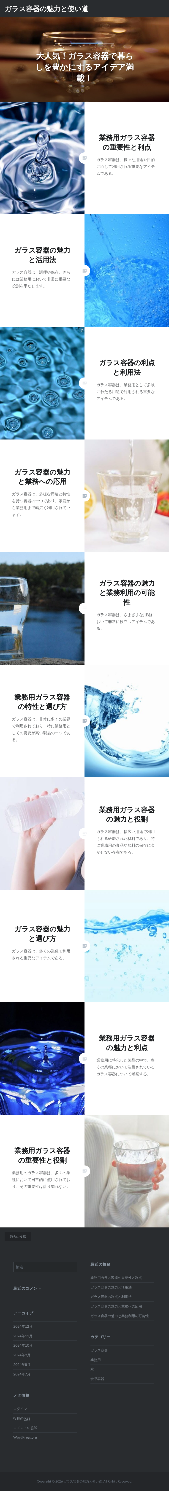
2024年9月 (21, 1355)
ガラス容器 (99, 1350)
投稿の (21, 1418)
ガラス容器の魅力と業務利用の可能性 (119, 1316)
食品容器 (97, 1379)
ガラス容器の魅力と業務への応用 (116, 1306)
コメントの (25, 1428)
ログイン (20, 1409)
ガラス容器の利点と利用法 (111, 1296)
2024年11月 (23, 1336)
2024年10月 (23, 1345)
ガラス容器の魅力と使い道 (46, 8)
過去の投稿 (18, 1236)
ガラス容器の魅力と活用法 (111, 1287)
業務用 (95, 1360)
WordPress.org (25, 1437)
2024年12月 (23, 1326)
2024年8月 (21, 1364)
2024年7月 (21, 1374)
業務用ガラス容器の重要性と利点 (116, 1277)
